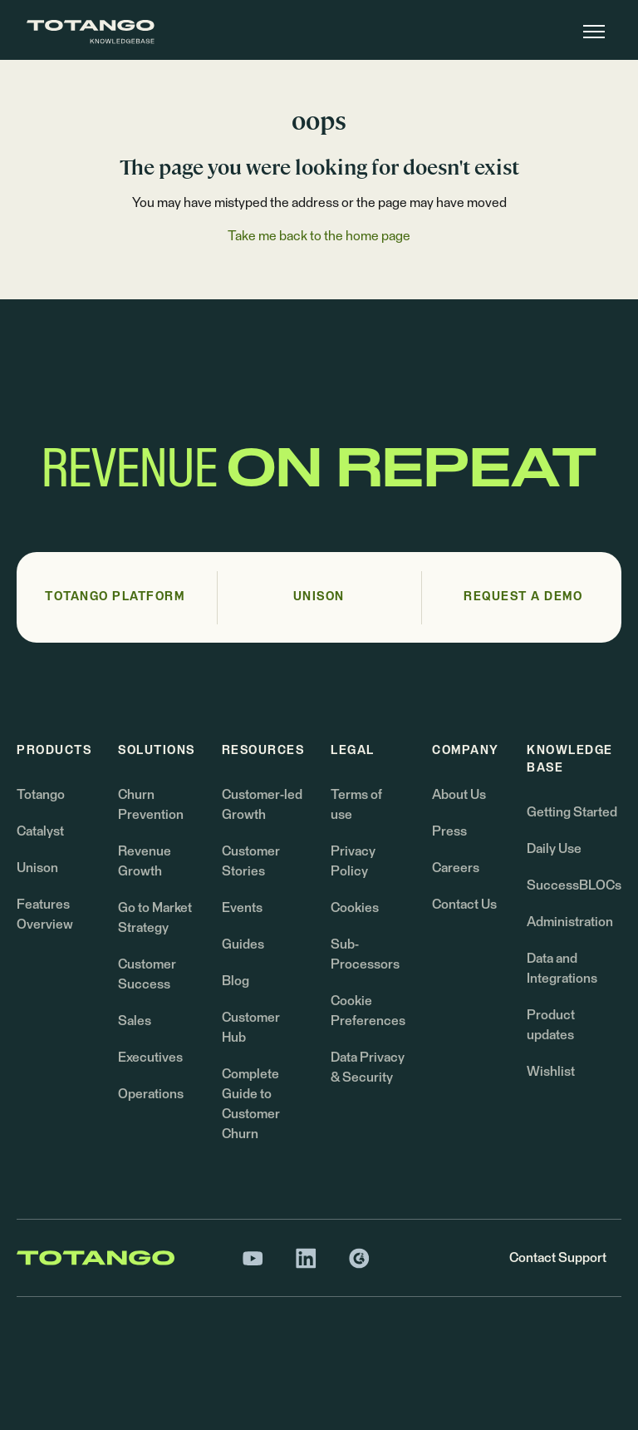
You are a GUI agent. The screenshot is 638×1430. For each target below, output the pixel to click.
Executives (150, 1057)
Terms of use (356, 804)
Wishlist (551, 1071)
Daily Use (554, 849)
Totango (41, 794)
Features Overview (45, 914)
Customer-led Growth (262, 804)
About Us (459, 794)
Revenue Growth (144, 861)
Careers (455, 868)
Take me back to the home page (319, 236)
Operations (151, 1094)
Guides (243, 944)
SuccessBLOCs (574, 885)
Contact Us (464, 904)
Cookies (355, 908)
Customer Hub (251, 1027)
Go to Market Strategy (155, 917)
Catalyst (40, 831)
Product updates (551, 1025)
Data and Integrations (562, 968)
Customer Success (147, 974)
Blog (235, 981)
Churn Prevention (151, 804)
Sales (134, 1021)
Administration (570, 922)
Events (242, 908)
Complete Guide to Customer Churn (251, 1104)
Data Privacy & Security (368, 1067)
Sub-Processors (365, 954)
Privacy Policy (353, 861)
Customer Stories (251, 861)
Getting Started (572, 812)
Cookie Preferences (368, 1011)
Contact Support (557, 1258)
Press (449, 831)
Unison (37, 868)
